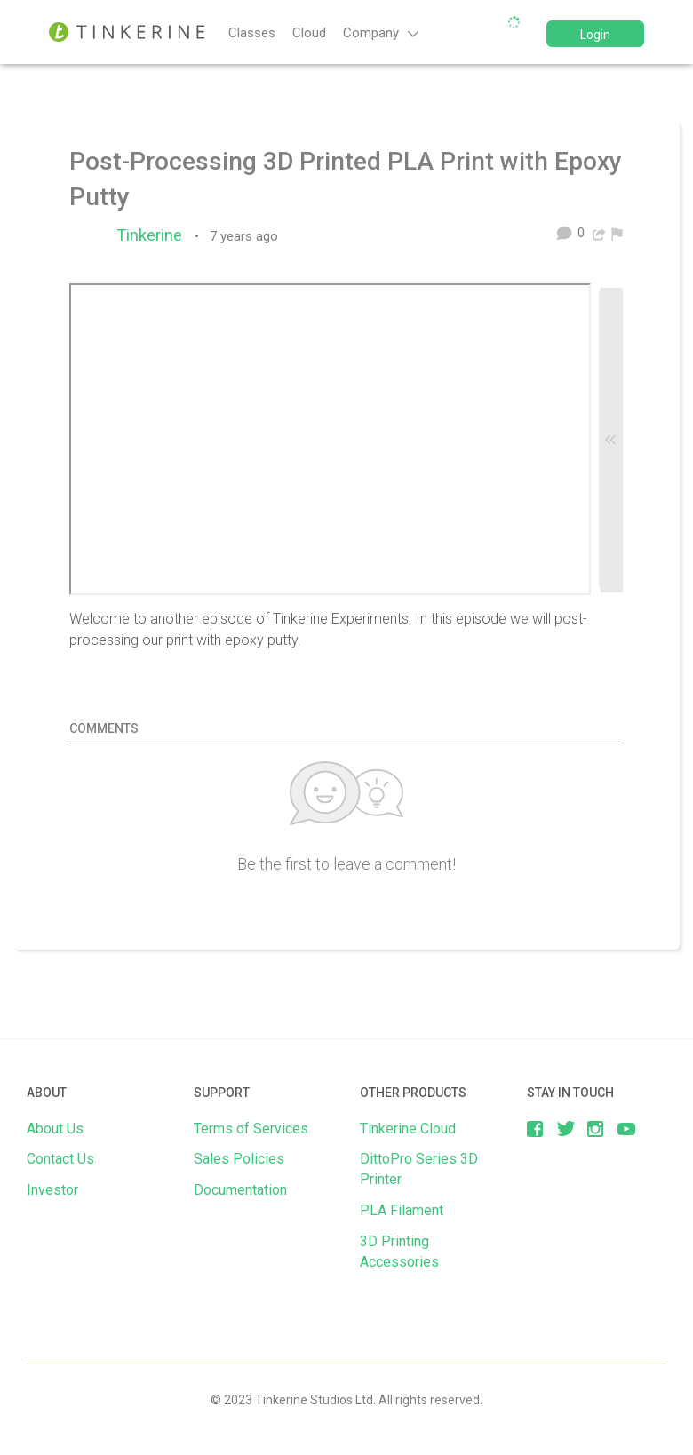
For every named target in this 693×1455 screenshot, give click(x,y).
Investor (52, 1189)
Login (595, 35)
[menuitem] (617, 233)
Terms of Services (251, 1128)
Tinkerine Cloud (408, 1128)
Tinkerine (153, 235)
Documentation (240, 1189)
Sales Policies (239, 1158)
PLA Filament (401, 1210)
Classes (251, 33)
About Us (55, 1128)
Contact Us (60, 1158)
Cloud (309, 33)
